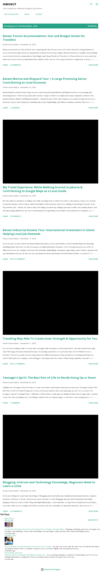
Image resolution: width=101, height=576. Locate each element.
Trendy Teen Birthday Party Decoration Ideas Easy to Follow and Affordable (34, 529)
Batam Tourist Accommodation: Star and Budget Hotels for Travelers (44, 38)
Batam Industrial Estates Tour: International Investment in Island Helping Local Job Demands (48, 232)
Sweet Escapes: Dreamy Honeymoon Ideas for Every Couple (28, 546)
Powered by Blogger (50, 569)
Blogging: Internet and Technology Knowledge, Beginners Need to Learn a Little (49, 484)
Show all (92, 26)
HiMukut (9, 4)
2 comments (15, 65)
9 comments (15, 216)
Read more (93, 65)
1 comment (15, 108)
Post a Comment (17, 259)
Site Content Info (10, 14)
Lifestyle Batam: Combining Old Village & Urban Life (25, 555)
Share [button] (5, 65)
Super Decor (10, 518)
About (25, 14)
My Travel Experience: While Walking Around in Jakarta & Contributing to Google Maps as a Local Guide (42, 189)
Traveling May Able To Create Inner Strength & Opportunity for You (50, 338)
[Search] (91, 4)
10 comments (16, 511)
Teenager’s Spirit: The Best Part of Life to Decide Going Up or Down (49, 377)
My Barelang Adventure (14, 553)
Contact (37, 14)
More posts (93, 520)
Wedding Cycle (10, 535)
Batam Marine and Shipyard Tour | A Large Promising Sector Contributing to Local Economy (45, 80)
